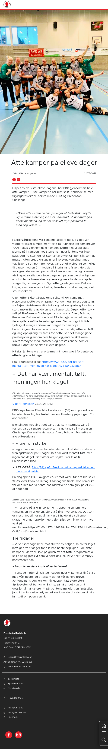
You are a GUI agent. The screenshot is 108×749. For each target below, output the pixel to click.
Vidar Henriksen (23, 404)
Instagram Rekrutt (15, 712)
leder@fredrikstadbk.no (18, 657)
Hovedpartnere (14, 698)
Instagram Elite (13, 708)
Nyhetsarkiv (12, 688)
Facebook (11, 717)
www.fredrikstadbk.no (17, 667)
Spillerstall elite (13, 683)
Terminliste (11, 679)
